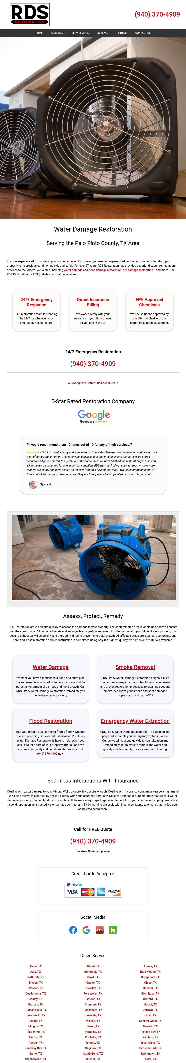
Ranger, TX (36, 1042)
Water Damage (50, 667)
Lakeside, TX (93, 1015)
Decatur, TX (150, 988)
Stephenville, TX (35, 1059)
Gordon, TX (93, 999)
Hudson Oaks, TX (36, 1010)
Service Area (80, 32)
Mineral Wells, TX (150, 1021)
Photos (122, 32)
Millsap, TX (93, 1021)
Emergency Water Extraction (135, 721)
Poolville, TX (93, 1037)
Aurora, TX (150, 966)
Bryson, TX (36, 982)
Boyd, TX (93, 977)
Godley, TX (35, 999)
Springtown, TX (150, 1053)
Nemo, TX (93, 1026)
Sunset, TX (93, 1059)
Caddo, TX (93, 982)
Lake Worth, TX (35, 1015)
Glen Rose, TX (150, 993)
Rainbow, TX (150, 1037)
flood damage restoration (105, 270)
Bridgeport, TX (150, 977)
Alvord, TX (93, 966)
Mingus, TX (35, 1026)
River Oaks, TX (150, 1042)
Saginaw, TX (93, 1048)
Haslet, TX (150, 1004)
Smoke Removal (135, 667)
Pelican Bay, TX (150, 1032)
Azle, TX (35, 971)
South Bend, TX (93, 1053)
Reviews (102, 32)
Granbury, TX (93, 1004)
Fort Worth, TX (93, 993)
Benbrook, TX (93, 971)
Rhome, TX (93, 1042)
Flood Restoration (50, 721)
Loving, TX (36, 1021)
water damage (73, 270)
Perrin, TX (35, 1037)
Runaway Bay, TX (35, 1048)
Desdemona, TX (35, 993)
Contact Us (143, 32)
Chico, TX (150, 982)
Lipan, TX (150, 1015)
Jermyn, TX (150, 1010)
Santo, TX (35, 1053)
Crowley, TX (92, 988)
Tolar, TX (150, 1059)
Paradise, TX (93, 1032)
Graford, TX (150, 999)
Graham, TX (35, 1004)
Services (59, 34)
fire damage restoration (138, 270)
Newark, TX (150, 1026)
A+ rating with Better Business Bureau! (93, 383)
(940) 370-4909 (157, 14)
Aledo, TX (35, 966)
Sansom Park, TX (150, 1048)
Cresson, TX (35, 988)
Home (39, 32)
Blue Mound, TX (150, 971)
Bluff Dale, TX (35, 977)
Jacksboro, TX (93, 1010)
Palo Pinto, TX (36, 1032)
